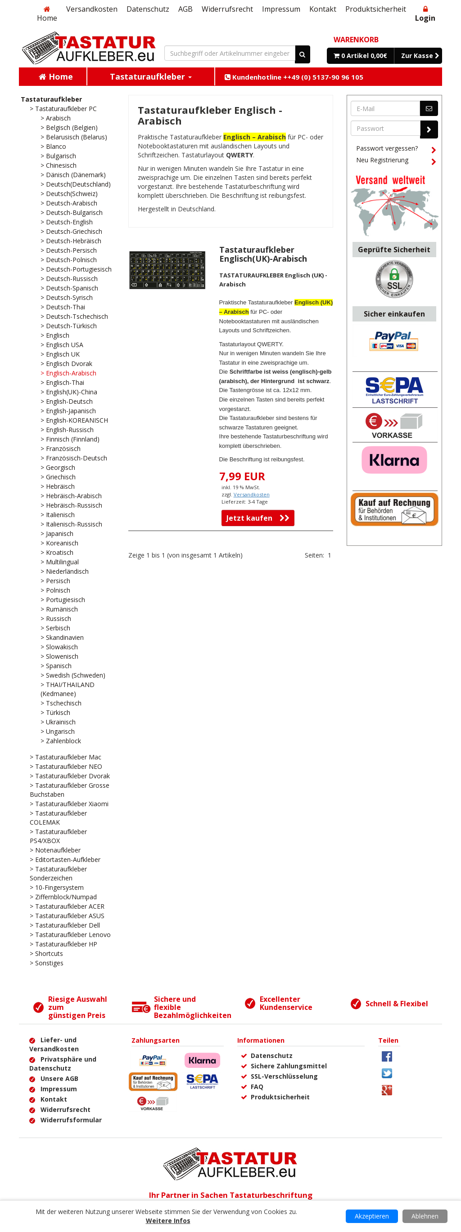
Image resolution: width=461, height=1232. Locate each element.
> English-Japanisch (68, 410)
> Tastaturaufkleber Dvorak (70, 776)
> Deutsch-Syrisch (67, 297)
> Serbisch (55, 628)
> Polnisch (55, 590)
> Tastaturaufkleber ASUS (67, 915)
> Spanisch (56, 665)
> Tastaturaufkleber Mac (65, 757)
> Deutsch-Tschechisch (74, 316)
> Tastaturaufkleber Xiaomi (69, 803)
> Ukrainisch (58, 722)
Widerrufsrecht (227, 9)
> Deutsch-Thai (63, 307)
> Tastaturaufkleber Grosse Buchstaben (69, 790)
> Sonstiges (46, 963)
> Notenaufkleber (55, 850)
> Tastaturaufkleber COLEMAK (58, 817)
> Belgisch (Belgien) (69, 127)
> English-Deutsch (67, 401)
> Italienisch (58, 514)
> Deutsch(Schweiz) (69, 193)
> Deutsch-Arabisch (69, 203)
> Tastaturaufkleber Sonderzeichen (58, 873)
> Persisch (55, 580)
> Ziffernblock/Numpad (63, 897)
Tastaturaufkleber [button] (151, 76)
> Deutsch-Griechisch (71, 231)
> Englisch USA (62, 344)
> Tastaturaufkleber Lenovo (70, 934)
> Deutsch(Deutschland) (76, 184)
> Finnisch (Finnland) (70, 439)
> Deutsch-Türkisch (69, 325)
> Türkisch (55, 712)
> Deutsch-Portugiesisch (76, 269)
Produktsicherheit (375, 9)
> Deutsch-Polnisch (69, 259)
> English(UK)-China (69, 392)
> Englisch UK (60, 354)
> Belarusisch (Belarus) (74, 137)
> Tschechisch (61, 703)
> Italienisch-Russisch (71, 524)
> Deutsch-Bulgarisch (72, 212)
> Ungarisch (58, 731)
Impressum (281, 9)
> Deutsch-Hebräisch (71, 241)
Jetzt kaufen (257, 518)
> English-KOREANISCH (74, 420)
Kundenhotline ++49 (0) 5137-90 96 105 (294, 76)
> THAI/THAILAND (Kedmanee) (68, 689)
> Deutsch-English (67, 222)
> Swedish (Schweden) (73, 675)
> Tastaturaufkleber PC (63, 108)
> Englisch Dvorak (66, 363)
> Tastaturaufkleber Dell (65, 925)
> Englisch (55, 335)
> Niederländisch (65, 571)
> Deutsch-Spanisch (69, 288)
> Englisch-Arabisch (68, 373)
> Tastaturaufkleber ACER (67, 906)
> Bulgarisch (58, 156)
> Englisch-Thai (62, 382)
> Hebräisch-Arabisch (71, 495)
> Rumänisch (59, 609)
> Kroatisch (57, 552)
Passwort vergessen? (396, 150)
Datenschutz (148, 9)
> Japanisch (57, 533)
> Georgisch (58, 467)
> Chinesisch (59, 165)
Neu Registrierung (396, 161)
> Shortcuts (46, 953)
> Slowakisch (59, 647)
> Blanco (53, 146)
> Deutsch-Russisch (69, 278)
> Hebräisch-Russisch (71, 505)
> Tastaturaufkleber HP (63, 944)
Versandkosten (92, 9)
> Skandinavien (62, 637)
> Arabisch (56, 118)
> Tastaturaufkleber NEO (66, 766)
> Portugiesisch (63, 599)
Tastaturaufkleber (51, 99)
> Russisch (56, 618)
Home (47, 14)
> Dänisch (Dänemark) (73, 174)
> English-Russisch (67, 429)
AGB (185, 9)
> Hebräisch (58, 486)
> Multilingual (60, 562)
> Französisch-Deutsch (74, 458)
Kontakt (322, 9)
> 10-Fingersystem (57, 887)
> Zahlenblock (61, 741)
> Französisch (61, 448)
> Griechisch (58, 477)
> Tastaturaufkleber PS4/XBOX (58, 836)
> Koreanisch (59, 543)
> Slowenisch (59, 656)
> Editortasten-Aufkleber (65, 859)
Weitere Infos (168, 1220)
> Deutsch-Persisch (69, 250)
